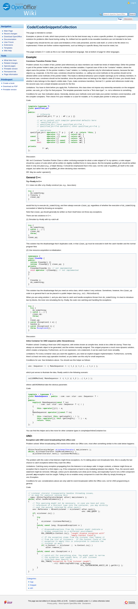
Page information (11, 74)
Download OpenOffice (13, 36)
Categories (31, 578)
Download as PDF (10, 86)
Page (120, 19)
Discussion (128, 19)
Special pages (9, 66)
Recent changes (10, 34)
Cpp (31, 581)
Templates (8, 48)
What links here (10, 60)
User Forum (9, 42)
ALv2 (90, 600)
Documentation (10, 39)
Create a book (8, 83)
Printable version (11, 69)
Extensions (8, 45)
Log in (133, 3)
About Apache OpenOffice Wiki (70, 603)
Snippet (33, 584)
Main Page (8, 31)
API (31, 587)
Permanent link (10, 72)
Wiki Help (8, 51)
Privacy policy (52, 603)
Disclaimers (86, 603)
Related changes (11, 63)
